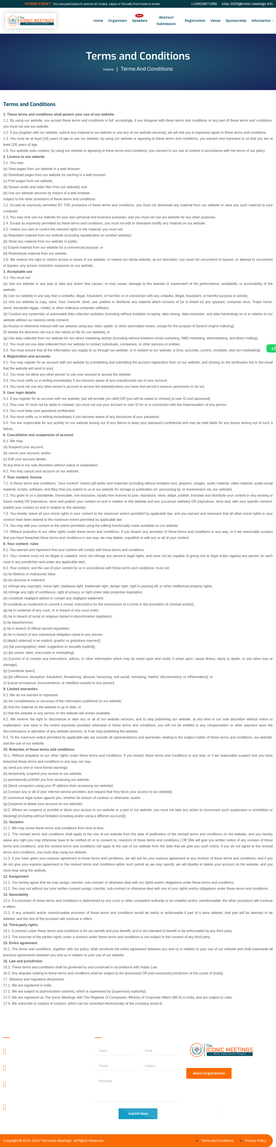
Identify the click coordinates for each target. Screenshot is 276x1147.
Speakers (139, 17)
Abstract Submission (166, 21)
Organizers (117, 20)
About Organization (209, 1073)
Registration (195, 20)
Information (261, 20)
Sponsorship (236, 20)
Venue (215, 20)
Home (98, 20)
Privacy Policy (255, 1140)
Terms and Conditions (217, 1140)
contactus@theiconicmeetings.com (43, 1115)
